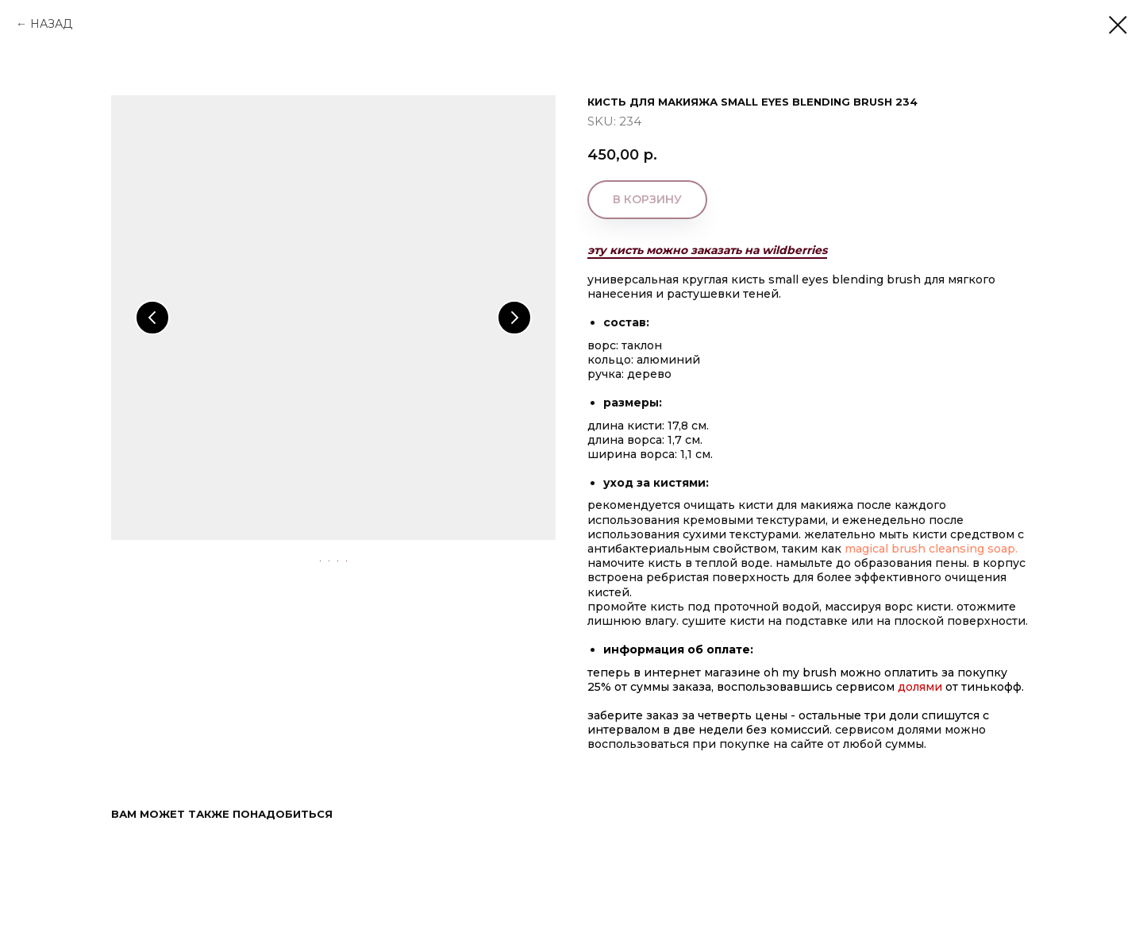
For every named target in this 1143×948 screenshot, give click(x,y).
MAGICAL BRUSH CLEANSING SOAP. (933, 548)
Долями (921, 687)
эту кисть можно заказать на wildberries (707, 250)
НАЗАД (51, 24)
